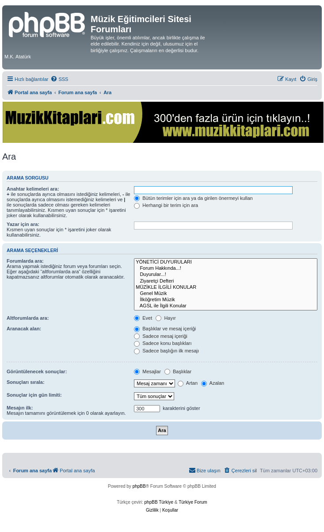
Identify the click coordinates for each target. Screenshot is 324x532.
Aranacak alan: (24, 328)
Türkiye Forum (193, 502)
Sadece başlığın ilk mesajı (166, 350)
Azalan (212, 383)
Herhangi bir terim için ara (166, 205)
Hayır (165, 318)
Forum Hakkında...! (225, 268)
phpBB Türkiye (159, 502)
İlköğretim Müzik (225, 300)
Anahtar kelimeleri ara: (33, 188)
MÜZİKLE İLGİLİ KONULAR (225, 287)
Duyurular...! (225, 275)
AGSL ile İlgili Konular (225, 306)
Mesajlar (147, 371)
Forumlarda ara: (25, 261)
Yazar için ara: (23, 224)
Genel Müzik (225, 294)
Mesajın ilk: (20, 407)
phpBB (139, 486)
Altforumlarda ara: (28, 318)
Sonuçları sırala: (26, 382)
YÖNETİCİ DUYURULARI (225, 262)
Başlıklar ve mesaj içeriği (165, 328)
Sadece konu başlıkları (162, 343)
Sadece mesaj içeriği (160, 336)
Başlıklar (177, 371)
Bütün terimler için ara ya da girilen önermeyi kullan (193, 198)
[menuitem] (59, 79)
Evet (143, 318)
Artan (188, 383)
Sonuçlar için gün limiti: (34, 395)
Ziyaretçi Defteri (225, 281)
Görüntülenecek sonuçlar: (37, 371)
